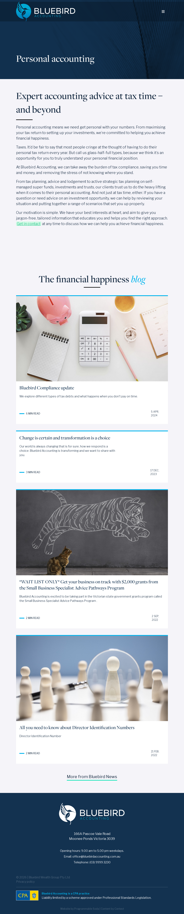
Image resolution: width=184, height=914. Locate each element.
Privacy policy (25, 881)
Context (119, 908)
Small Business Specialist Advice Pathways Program (61, 600)
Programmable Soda (86, 908)
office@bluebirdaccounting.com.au (96, 856)
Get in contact (28, 224)
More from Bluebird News (92, 776)
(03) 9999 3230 (100, 862)
